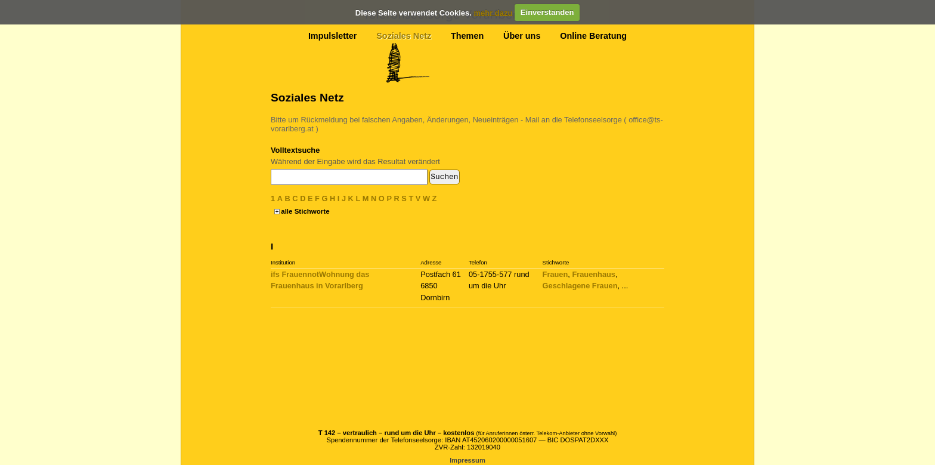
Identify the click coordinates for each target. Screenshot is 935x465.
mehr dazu (492, 12)
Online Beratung (593, 36)
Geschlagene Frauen (580, 285)
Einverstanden (547, 12)
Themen (467, 36)
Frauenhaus (593, 274)
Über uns (521, 36)
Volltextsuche (295, 150)
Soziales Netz (403, 36)
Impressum (467, 460)
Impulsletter (332, 36)
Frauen (555, 274)
